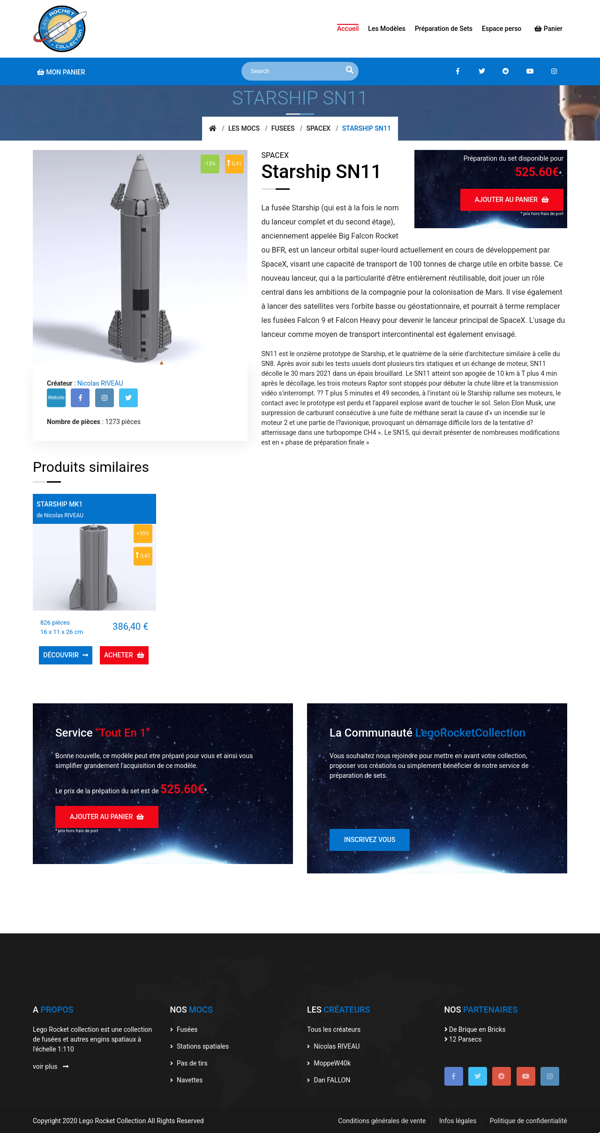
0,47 (142, 555)
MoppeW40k (329, 1063)
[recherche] (349, 70)
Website (56, 397)
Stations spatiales (199, 1046)
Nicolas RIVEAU (100, 383)
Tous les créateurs (333, 1029)
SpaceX (318, 128)
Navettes (186, 1080)
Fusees (283, 128)
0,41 (234, 163)
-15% (209, 164)
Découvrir (65, 655)
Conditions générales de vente (382, 1121)
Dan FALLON (328, 1080)
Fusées (184, 1029)
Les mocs (244, 128)
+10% (142, 533)
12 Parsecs (463, 1039)
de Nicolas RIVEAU (60, 515)
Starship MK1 (59, 504)
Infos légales (457, 1121)
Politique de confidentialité (528, 1121)
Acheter (124, 655)
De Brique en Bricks (475, 1029)
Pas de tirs (189, 1063)
